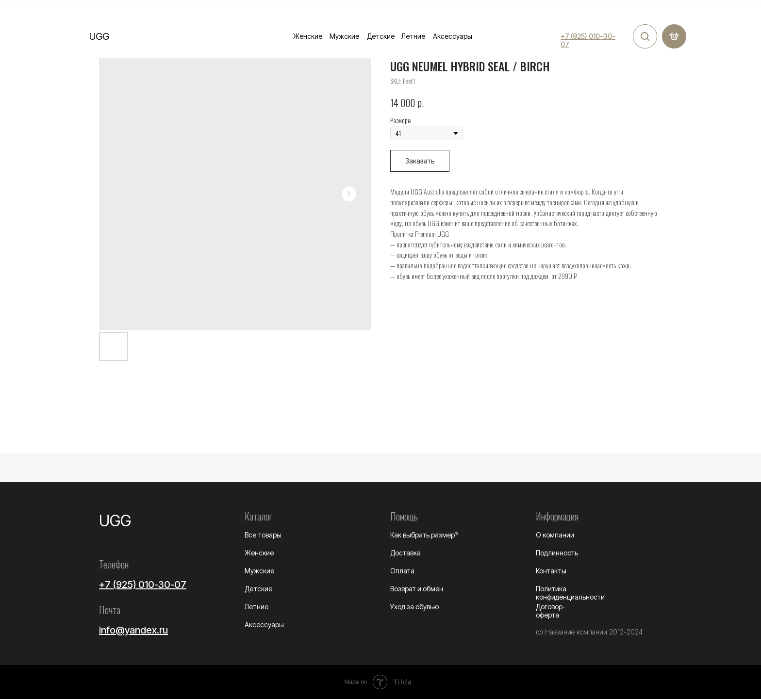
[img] (645, 36)
